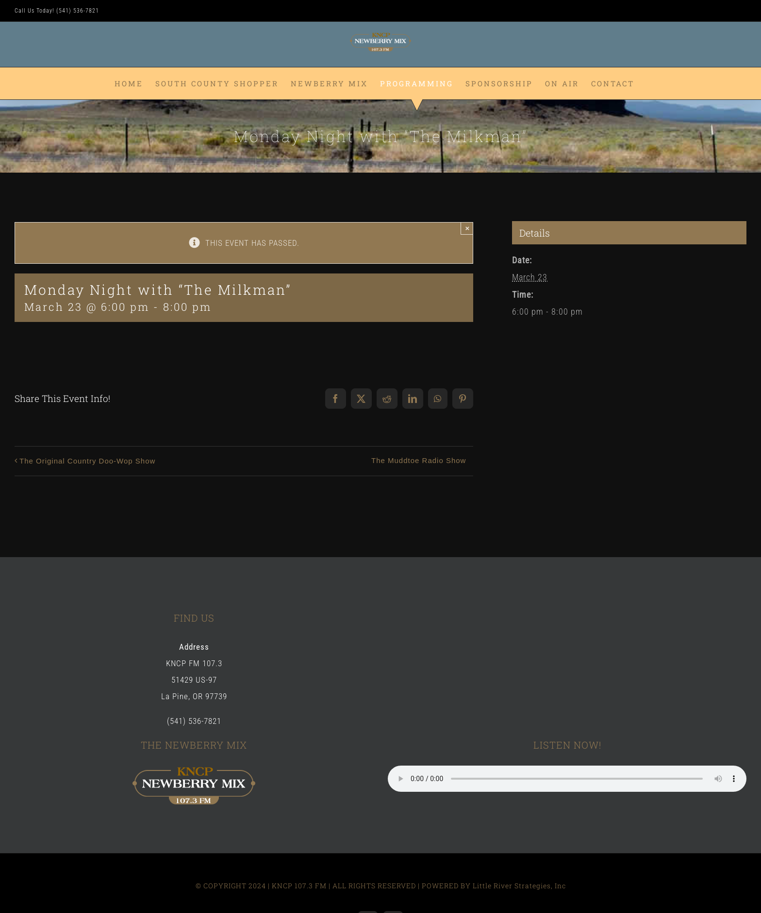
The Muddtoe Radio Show (418, 460)
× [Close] (467, 228)
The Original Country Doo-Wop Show (87, 461)
